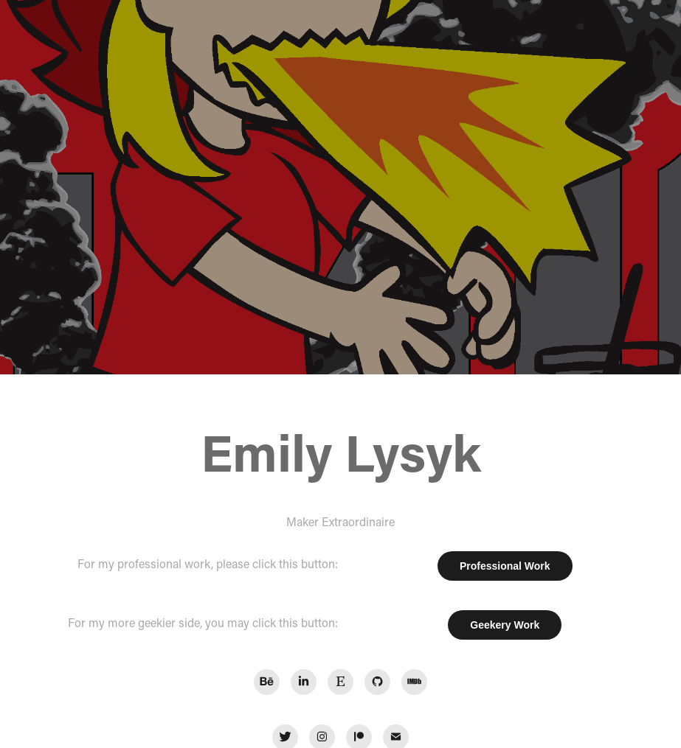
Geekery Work (504, 625)
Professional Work (505, 566)
